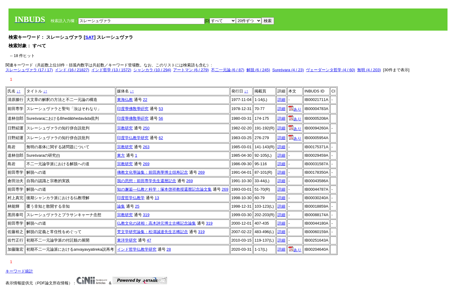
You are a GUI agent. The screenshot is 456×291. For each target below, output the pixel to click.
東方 (121, 155)
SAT (89, 37)
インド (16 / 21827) (72, 70)
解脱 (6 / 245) (258, 70)
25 (137, 206)
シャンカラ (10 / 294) (152, 70)
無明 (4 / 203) (369, 70)
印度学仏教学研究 (133, 137)
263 (146, 147)
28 (168, 249)
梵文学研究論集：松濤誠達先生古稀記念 (152, 231)
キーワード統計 (19, 271)
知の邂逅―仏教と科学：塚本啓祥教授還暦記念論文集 (164, 189)
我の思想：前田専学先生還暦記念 (146, 181)
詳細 (281, 99)
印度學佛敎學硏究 (133, 108)
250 (146, 128)
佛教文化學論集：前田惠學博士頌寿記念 (152, 172)
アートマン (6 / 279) (191, 70)
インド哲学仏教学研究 (136, 249)
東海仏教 (125, 99)
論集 (121, 206)
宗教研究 (125, 128)
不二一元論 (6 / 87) (227, 70)
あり (294, 109)
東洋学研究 (127, 240)
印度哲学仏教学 (131, 198)
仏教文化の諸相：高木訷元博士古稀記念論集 (156, 223)
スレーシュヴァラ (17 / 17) (29, 70)
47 (149, 240)
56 (161, 118)
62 (161, 137)
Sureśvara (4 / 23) (288, 70)
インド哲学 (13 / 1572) (111, 70)
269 (146, 164)
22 (145, 99)
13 (157, 198)
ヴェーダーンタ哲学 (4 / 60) (330, 70)
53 (161, 108)
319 (146, 214)
